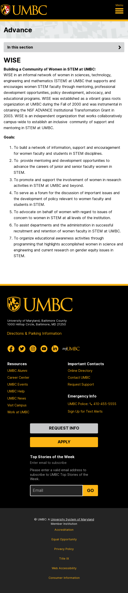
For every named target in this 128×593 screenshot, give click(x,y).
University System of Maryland (72, 519)
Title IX (64, 558)
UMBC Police (77, 404)
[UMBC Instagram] (33, 349)
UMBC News (16, 398)
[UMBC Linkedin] (55, 349)
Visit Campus (17, 405)
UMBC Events (17, 384)
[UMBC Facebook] (11, 349)
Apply (64, 441)
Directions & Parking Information (34, 333)
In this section (65, 47)
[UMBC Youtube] (44, 349)
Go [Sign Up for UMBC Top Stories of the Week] (90, 490)
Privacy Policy (64, 549)
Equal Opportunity (64, 539)
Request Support (81, 384)
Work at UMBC (18, 412)
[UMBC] (24, 10)
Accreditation (64, 529)
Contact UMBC (79, 377)
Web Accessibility (64, 568)
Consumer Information (64, 577)
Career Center (18, 377)
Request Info (64, 428)
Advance (18, 30)
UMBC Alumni (17, 371)
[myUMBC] (71, 349)
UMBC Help (16, 391)
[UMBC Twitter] (22, 349)
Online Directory (80, 371)
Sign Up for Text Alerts (85, 411)
